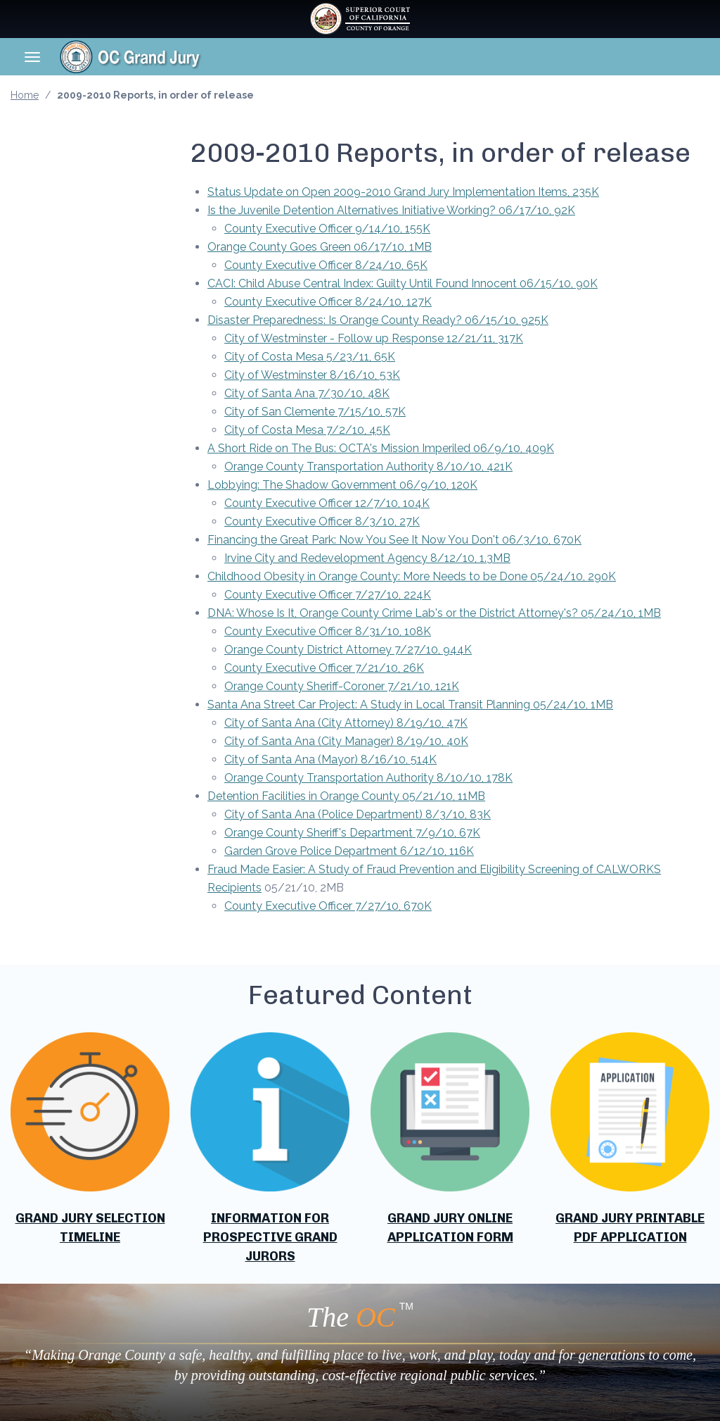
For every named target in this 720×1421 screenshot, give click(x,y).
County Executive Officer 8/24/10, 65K (326, 265)
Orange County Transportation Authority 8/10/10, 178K (368, 777)
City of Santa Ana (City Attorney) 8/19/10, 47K (346, 723)
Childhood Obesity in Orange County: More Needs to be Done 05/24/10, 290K (411, 576)
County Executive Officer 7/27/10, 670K (328, 906)
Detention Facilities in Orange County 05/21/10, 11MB (346, 796)
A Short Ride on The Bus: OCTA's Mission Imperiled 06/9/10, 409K (380, 448)
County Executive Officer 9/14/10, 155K (327, 228)
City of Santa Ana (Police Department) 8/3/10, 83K (357, 814)
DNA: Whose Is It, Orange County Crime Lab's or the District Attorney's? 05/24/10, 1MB (434, 613)
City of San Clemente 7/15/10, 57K (315, 411)
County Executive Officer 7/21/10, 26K (324, 668)
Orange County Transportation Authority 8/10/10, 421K (368, 466)
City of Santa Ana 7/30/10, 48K (307, 393)
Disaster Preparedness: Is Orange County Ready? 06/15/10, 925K (377, 320)
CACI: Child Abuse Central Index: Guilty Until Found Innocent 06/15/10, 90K (402, 283)
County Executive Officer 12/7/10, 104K (327, 503)
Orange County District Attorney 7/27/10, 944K (348, 649)
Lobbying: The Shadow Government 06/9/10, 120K (342, 485)
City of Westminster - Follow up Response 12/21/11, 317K (373, 338)
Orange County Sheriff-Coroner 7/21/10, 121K (341, 686)
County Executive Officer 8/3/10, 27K (322, 521)
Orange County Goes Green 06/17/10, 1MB (319, 246)
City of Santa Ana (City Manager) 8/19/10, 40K (346, 741)
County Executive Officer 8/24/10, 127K (328, 301)
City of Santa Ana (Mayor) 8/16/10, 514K (330, 759)
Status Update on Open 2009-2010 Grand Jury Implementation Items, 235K (403, 192)
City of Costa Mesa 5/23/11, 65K (309, 356)
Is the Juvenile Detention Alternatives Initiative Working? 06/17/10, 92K (391, 210)
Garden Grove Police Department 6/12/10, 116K (349, 851)
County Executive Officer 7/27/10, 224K (327, 594)
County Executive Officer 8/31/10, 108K (327, 631)
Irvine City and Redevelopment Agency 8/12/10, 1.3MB (367, 558)
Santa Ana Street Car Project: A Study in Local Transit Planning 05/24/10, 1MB (410, 704)
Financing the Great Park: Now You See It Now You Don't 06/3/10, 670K (394, 539)
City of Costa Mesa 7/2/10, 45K (307, 430)
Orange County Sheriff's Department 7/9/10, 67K (352, 832)
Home (25, 95)
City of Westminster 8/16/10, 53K (312, 375)
